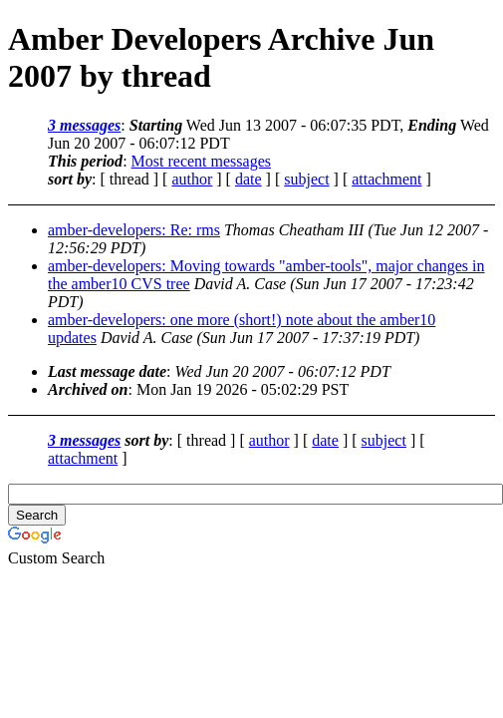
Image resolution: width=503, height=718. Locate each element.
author (191, 179)
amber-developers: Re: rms (134, 229)
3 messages (84, 125)
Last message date (107, 371)
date (248, 179)
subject (306, 179)
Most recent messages (201, 161)
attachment (386, 179)
